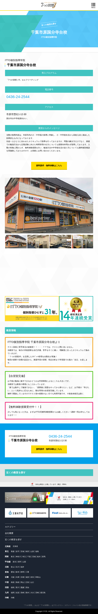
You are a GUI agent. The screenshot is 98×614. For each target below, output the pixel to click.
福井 (22, 567)
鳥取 (12, 582)
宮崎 (37, 593)
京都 (22, 577)
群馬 (43, 557)
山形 (32, 551)
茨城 (34, 557)
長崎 (22, 593)
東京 (12, 557)
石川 (17, 567)
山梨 (24, 562)
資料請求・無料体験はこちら (49, 165)
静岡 (22, 572)
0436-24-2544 (17, 97)
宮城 (22, 551)
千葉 (29, 557)
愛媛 (22, 587)
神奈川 (18, 557)
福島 (37, 551)
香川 (17, 587)
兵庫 (17, 577)
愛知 (12, 572)
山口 (32, 582)
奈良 (32, 577)
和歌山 (38, 577)
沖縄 (12, 598)
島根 (17, 582)
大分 (32, 593)
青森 (12, 551)
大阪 (12, 577)
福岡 (12, 593)
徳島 (12, 587)
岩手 (17, 551)
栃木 (39, 557)
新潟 (14, 562)
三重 (27, 572)
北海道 (15, 546)
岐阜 (17, 572)
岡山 (22, 582)
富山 (12, 567)
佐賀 (17, 593)
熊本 (27, 593)
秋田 (27, 551)
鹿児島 (42, 593)
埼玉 (24, 557)
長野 (19, 562)
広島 (27, 582)
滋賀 (27, 577)
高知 (27, 587)
